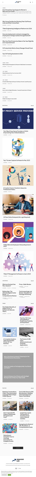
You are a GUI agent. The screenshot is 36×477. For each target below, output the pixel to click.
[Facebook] (16, 469)
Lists (3, 71)
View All (32, 105)
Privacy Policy (21, 465)
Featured (6, 71)
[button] (3, 2)
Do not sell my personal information (7, 473)
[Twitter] (18, 469)
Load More (18, 448)
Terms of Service (26, 465)
